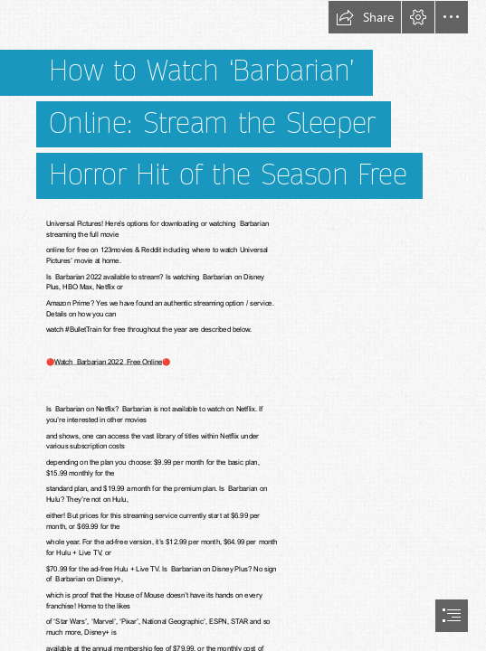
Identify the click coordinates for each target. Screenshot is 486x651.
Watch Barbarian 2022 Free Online (108, 361)
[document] (243, 325)
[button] (365, 17)
